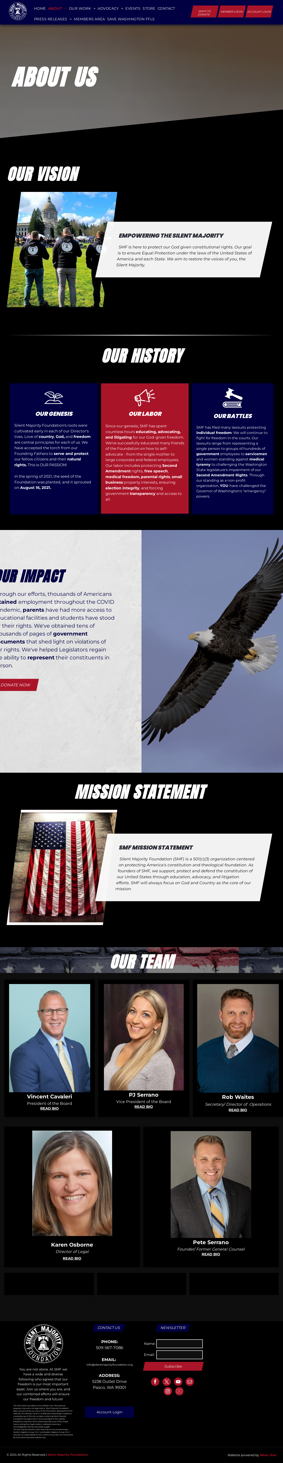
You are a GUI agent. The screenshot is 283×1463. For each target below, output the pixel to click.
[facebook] (155, 1382)
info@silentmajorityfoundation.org (109, 1364)
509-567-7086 (109, 1347)
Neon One (268, 1455)
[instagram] (168, 1392)
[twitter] (167, 1382)
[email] (189, 1382)
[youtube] (178, 1382)
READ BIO (49, 1108)
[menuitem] (40, 8)
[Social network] (179, 1392)
